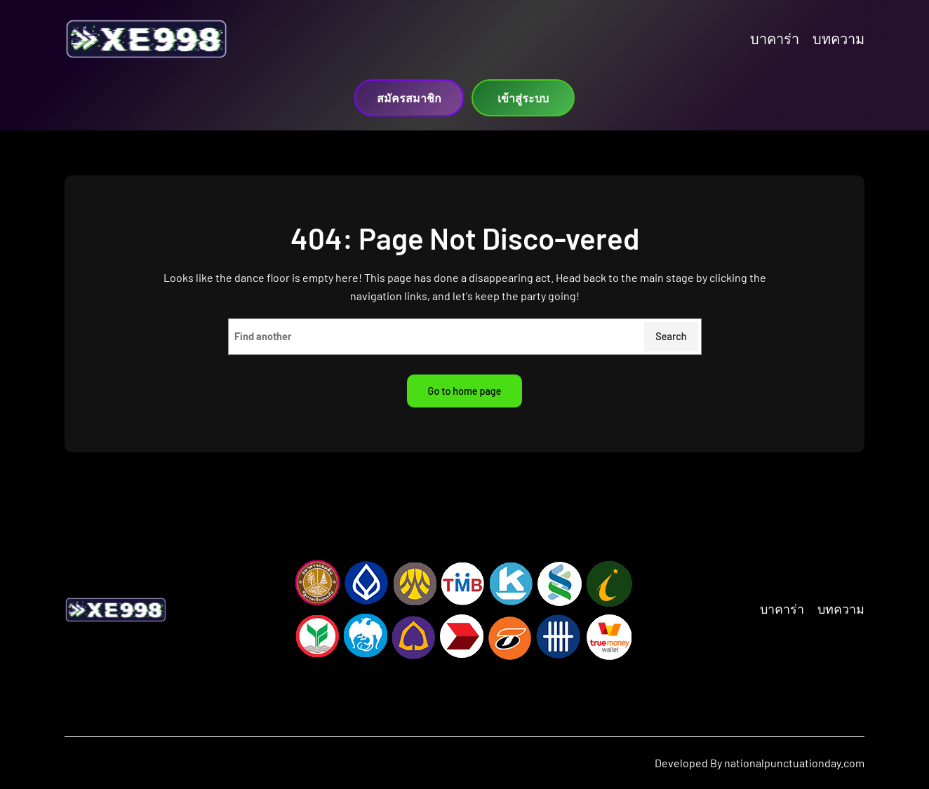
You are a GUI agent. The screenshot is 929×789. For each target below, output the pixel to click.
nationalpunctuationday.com (794, 762)
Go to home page (465, 391)
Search (670, 336)
